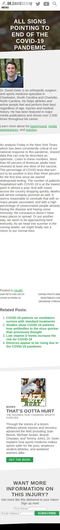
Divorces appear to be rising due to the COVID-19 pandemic (32, 344)
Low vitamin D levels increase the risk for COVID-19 (31, 337)
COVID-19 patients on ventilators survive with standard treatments (30, 319)
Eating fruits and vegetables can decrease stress (49, 298)
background (38, 126)
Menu (5, 7)
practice (31, 129)
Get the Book (19, 459)
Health (18, 290)
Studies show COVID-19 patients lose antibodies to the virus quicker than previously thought (32, 328)
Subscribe (47, 513)
